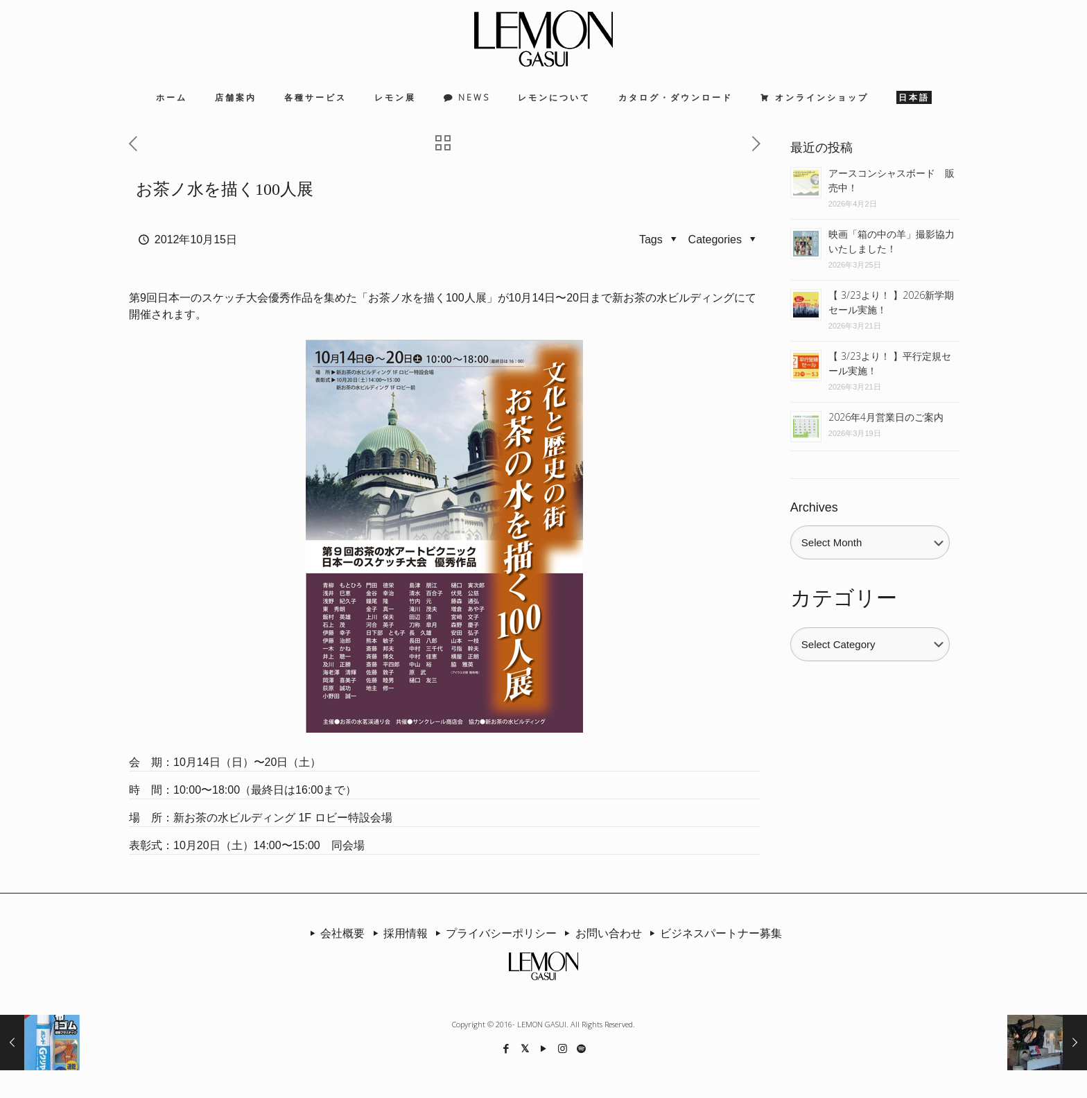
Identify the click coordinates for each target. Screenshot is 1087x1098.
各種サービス (315, 97)
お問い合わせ (600, 933)
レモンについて (554, 97)
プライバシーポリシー (494, 933)
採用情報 (397, 933)
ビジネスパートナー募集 (713, 933)
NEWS (474, 97)
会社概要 (335, 933)
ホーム (171, 97)
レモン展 (395, 97)
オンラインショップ (822, 97)
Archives (814, 507)
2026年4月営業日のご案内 (885, 417)
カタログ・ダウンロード (675, 97)
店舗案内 (235, 97)
